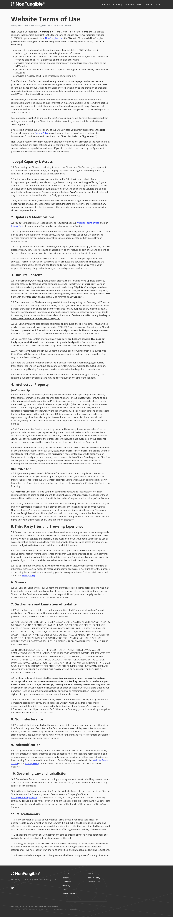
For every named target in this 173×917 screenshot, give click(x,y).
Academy (117, 4)
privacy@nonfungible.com (24, 797)
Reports (106, 4)
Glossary (129, 4)
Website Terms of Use (88, 222)
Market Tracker (153, 4)
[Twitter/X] (12, 888)
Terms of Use (94, 881)
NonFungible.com (54, 38)
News (140, 4)
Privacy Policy (41, 133)
